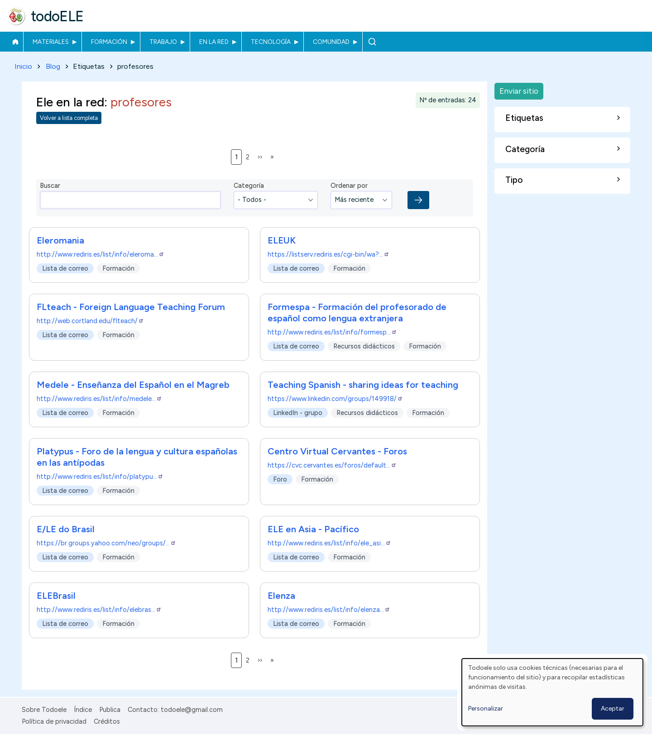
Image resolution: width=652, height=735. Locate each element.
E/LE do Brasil (66, 529)
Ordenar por (349, 186)
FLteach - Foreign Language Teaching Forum (131, 306)
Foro (280, 479)
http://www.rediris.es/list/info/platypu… (100, 476)
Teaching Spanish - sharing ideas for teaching (363, 384)
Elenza (281, 595)
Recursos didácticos (364, 346)
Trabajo (163, 41)
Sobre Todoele (44, 710)
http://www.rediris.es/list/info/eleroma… (100, 254)
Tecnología (271, 41)
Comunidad (331, 41)
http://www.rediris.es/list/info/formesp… (332, 332)
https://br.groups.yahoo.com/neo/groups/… (106, 543)
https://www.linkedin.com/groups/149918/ (335, 399)
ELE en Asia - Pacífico (313, 529)
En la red (214, 41)
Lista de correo (65, 268)
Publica (109, 710)
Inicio (15, 41)
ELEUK (282, 240)
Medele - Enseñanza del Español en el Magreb (133, 384)
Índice (83, 710)
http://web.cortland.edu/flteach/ (90, 321)
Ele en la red (70, 102)
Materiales (51, 41)
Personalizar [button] (485, 708)
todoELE (57, 16)
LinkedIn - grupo (297, 413)
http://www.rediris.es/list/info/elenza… (329, 610)
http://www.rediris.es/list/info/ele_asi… (329, 543)
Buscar (372, 41)
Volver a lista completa (69, 118)
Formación (109, 41)
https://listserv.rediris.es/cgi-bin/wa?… (328, 254)
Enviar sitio (518, 90)
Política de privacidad (54, 721)
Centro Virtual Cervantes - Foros (337, 451)
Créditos (107, 721)
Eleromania (60, 240)
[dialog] (552, 692)
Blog (53, 66)
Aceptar (612, 708)
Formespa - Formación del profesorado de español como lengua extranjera (357, 312)
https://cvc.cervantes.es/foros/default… (332, 465)
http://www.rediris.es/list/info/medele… (99, 399)
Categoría (249, 186)
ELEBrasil (56, 595)
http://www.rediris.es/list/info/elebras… (99, 610)
